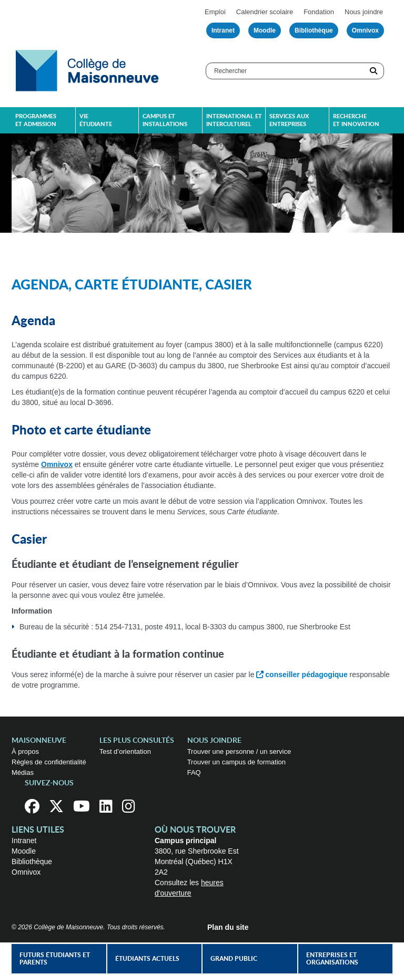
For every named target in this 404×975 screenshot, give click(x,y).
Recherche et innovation (356, 120)
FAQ (194, 772)
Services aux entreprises (289, 120)
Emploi (215, 12)
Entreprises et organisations (332, 959)
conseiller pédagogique (306, 674)
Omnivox (365, 30)
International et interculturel (234, 120)
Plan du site (228, 927)
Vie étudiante (95, 120)
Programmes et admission (35, 120)
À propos (25, 751)
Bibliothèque (314, 30)
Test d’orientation (125, 751)
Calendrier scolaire (264, 12)
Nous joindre (364, 12)
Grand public (233, 959)
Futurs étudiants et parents (54, 959)
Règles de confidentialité (49, 762)
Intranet (223, 30)
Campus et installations (165, 120)
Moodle (265, 30)
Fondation (319, 12)
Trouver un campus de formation (236, 762)
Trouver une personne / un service (239, 751)
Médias (23, 772)
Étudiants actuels (147, 959)
